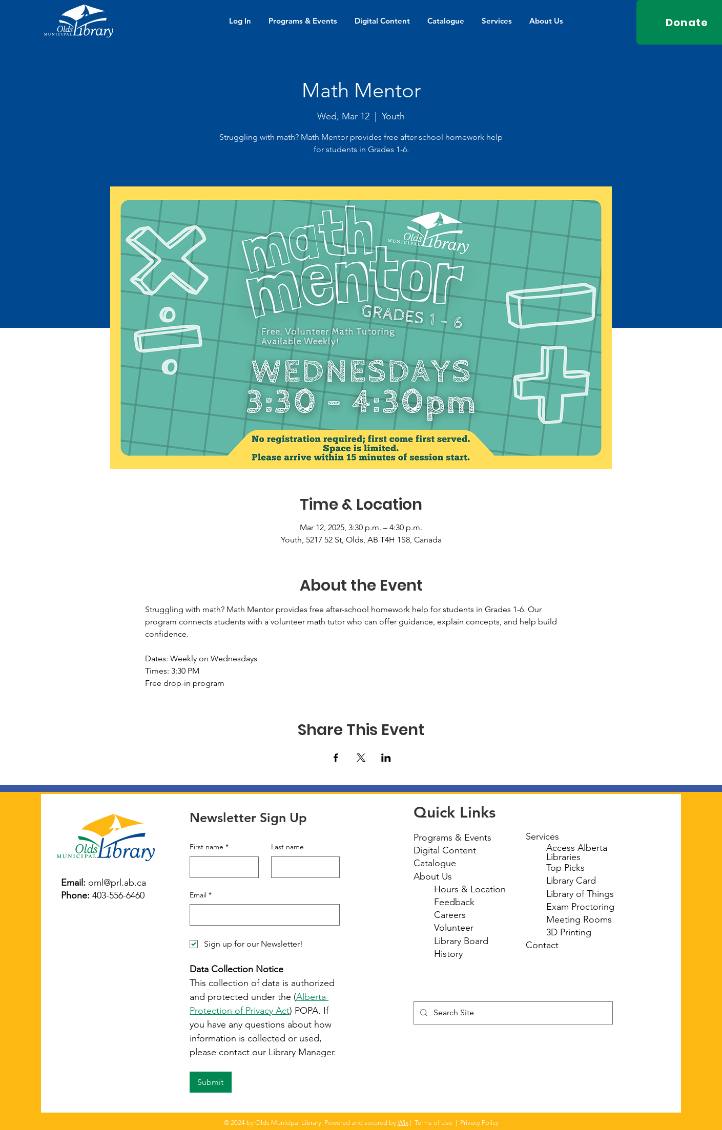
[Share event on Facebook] (336, 758)
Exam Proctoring (580, 906)
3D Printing (568, 932)
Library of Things (580, 893)
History (448, 953)
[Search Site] (512, 1013)
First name (209, 847)
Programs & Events (452, 837)
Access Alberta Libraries (576, 852)
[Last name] (303, 867)
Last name (287, 846)
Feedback (454, 902)
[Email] (261, 915)
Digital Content (445, 850)
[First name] (221, 867)
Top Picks (565, 867)
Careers (450, 914)
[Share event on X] (361, 758)
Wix (403, 1122)
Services (542, 836)
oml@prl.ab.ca (117, 882)
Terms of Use (433, 1122)
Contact (542, 945)
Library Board (461, 941)
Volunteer (453, 927)
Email (201, 895)
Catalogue (435, 863)
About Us (433, 876)
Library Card (571, 880)
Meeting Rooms (579, 919)
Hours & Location (470, 889)
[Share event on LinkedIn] (386, 758)
